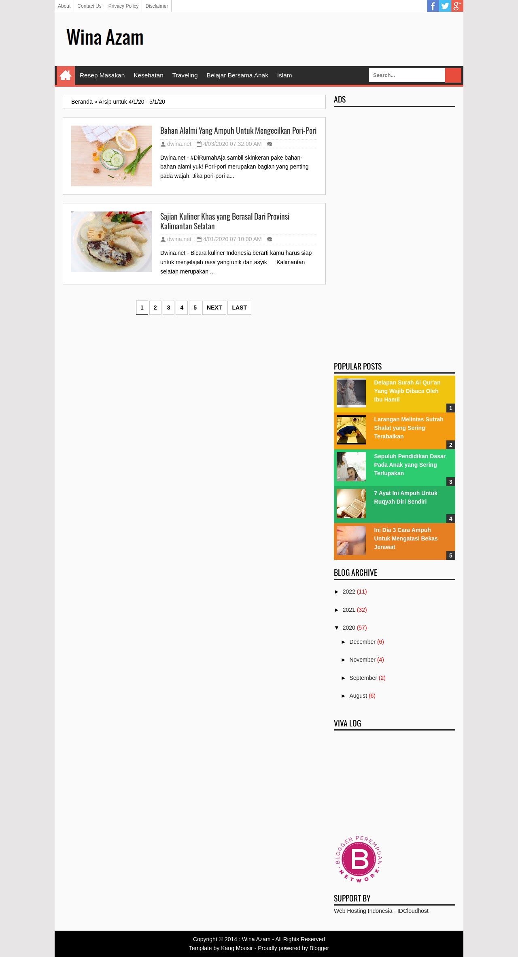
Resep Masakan (102, 75)
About (64, 6)
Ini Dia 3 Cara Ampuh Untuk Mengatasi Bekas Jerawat (406, 538)
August (358, 695)
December (362, 642)
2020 (349, 627)
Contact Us (89, 6)
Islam (284, 75)
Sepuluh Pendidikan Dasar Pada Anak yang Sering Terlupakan (410, 464)
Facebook (433, 6)
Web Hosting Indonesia (363, 911)
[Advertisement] (308, 38)
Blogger (319, 948)
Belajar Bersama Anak (237, 75)
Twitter (445, 6)
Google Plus (457, 6)
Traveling (185, 75)
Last (239, 307)
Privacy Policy (123, 6)
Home (66, 75)
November (362, 659)
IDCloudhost (413, 911)
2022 (349, 591)
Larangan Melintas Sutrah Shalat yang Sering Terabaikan (409, 428)
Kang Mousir (237, 948)
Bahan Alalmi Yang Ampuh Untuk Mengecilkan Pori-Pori (238, 130)
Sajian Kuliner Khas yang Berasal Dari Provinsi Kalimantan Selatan (224, 221)
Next (214, 307)
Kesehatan (148, 75)
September (363, 678)
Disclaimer (156, 6)
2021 (349, 610)
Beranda (82, 101)
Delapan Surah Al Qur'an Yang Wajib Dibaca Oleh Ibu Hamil (407, 391)
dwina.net (179, 144)
